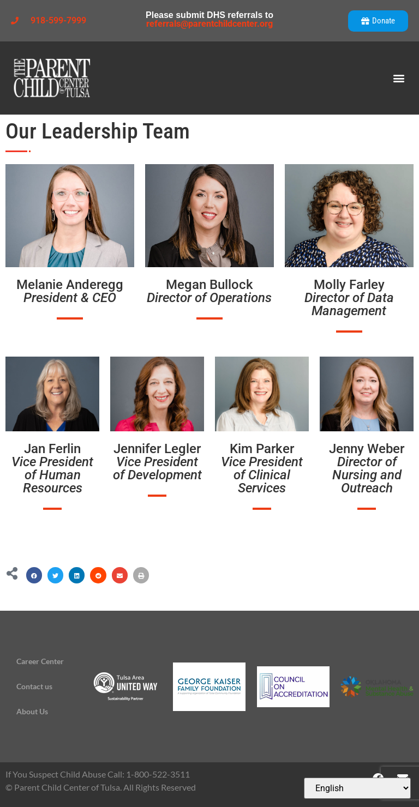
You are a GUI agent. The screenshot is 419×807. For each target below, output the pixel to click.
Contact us (34, 686)
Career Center (40, 661)
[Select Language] (357, 788)
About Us (32, 711)
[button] (399, 78)
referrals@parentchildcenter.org (209, 24)
